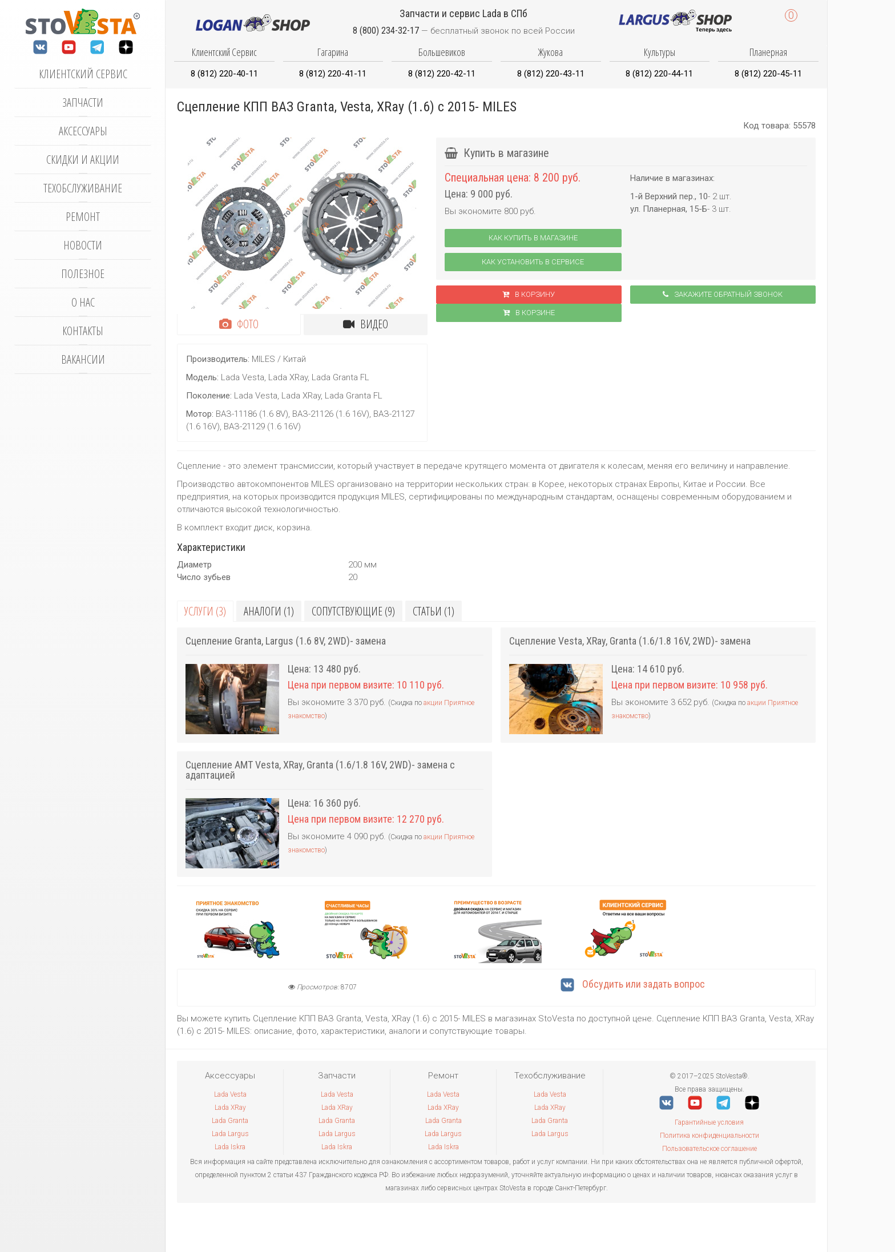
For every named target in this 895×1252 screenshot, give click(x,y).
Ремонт (83, 216)
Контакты (82, 331)
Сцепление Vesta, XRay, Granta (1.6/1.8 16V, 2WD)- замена (630, 641)
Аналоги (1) (269, 611)
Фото (239, 324)
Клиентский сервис (83, 74)
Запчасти (82, 102)
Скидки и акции (82, 159)
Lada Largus (230, 1134)
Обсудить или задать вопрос (633, 984)
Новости (82, 245)
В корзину (528, 294)
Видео (365, 324)
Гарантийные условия (709, 1122)
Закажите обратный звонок (723, 294)
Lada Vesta (230, 1094)
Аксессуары (83, 131)
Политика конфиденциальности (709, 1136)
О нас (83, 302)
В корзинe (529, 312)
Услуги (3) (205, 611)
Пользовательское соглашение (709, 1149)
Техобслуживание (82, 188)
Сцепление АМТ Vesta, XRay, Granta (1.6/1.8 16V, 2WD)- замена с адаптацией (320, 770)
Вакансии (83, 359)
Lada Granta (230, 1121)
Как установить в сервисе (533, 261)
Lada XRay (230, 1108)
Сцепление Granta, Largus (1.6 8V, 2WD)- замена (286, 641)
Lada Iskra (230, 1147)
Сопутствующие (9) (353, 611)
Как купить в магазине (533, 238)
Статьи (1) (433, 611)
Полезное (82, 273)
